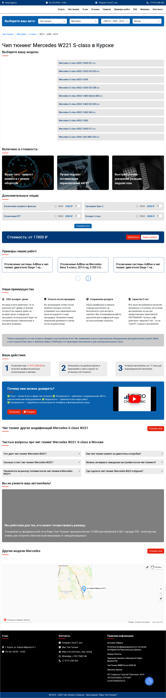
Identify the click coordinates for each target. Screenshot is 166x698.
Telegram (29, 412)
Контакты (158, 9)
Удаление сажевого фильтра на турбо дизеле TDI (124, 659)
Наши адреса (11, 3)
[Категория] (52, 21)
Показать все (83, 226)
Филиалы (145, 9)
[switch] (78, 206)
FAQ (135, 9)
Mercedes (21, 34)
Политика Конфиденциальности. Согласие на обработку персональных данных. (126, 648)
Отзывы (95, 9)
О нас (85, 9)
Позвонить (14, 412)
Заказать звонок (114, 670)
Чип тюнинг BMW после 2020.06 (121, 665)
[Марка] (84, 21)
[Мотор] (147, 21)
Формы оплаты (114, 654)
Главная (107, 9)
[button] (88, 278)
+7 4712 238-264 (35, 365)
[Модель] (115, 21)
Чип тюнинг (73, 9)
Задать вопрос (150, 237)
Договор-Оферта (115, 643)
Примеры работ (122, 9)
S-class (32, 34)
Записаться (133, 237)
